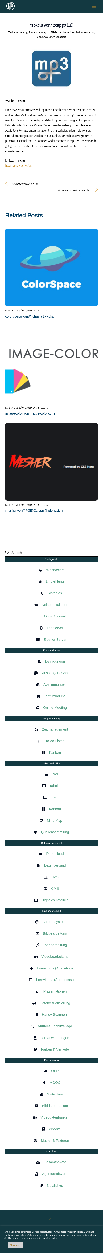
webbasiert (59, 37)
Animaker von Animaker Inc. (74, 190)
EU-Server (56, 32)
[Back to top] (51, 1220)
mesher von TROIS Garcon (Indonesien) (34, 510)
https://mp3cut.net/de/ (18, 165)
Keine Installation (73, 32)
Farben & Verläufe (15, 311)
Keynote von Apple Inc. (25, 184)
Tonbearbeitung (37, 32)
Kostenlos (89, 32)
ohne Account (44, 37)
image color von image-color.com (30, 413)
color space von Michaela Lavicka (29, 316)
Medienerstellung (17, 32)
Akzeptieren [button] (15, 1245)
